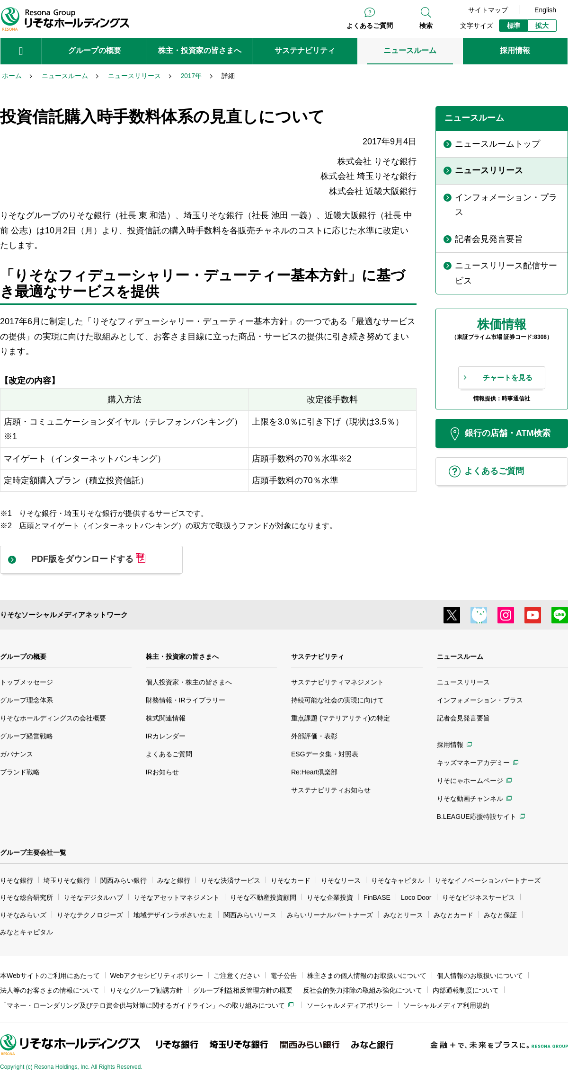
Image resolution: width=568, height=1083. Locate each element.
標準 (513, 25)
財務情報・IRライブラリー (185, 700)
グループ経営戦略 (26, 736)
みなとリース (403, 915)
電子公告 (283, 975)
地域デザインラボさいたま (173, 915)
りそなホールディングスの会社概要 (53, 718)
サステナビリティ (317, 656)
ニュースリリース (463, 682)
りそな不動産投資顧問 (263, 897)
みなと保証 (500, 915)
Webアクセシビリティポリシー (157, 975)
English (545, 10)
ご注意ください (236, 975)
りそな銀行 (16, 880)
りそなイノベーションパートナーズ (488, 880)
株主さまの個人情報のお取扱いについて (366, 975)
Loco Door (416, 897)
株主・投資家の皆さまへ (182, 656)
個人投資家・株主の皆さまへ (189, 682)
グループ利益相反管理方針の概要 (243, 990)
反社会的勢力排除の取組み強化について (362, 990)
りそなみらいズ (23, 915)
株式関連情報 (166, 718)
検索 (426, 25)
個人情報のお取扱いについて (480, 975)
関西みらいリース (249, 915)
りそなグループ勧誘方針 (146, 990)
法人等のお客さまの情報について (49, 990)
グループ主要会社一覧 (33, 852)
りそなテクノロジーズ (90, 915)
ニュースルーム (460, 656)
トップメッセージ (26, 682)
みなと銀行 (173, 880)
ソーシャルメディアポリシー (350, 1005)
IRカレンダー (166, 736)
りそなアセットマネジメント (176, 897)
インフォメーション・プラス (480, 700)
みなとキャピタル (26, 932)
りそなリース (341, 880)
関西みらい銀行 (123, 880)
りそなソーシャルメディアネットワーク (64, 615)
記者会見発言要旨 (463, 718)
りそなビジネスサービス (478, 897)
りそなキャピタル (397, 880)
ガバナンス (16, 754)
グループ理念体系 (26, 700)
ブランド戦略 (20, 772)
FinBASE (377, 897)
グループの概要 (23, 656)
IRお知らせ (162, 772)
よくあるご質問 (369, 25)
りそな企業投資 (330, 897)
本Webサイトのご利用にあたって (50, 975)
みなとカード (453, 915)
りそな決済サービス (230, 880)
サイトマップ (488, 10)
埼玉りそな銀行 (67, 880)
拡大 (542, 25)
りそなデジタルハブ (93, 897)
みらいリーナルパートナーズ (330, 915)
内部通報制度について (466, 990)
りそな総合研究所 (26, 897)
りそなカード (291, 880)
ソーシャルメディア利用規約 (446, 1005)
